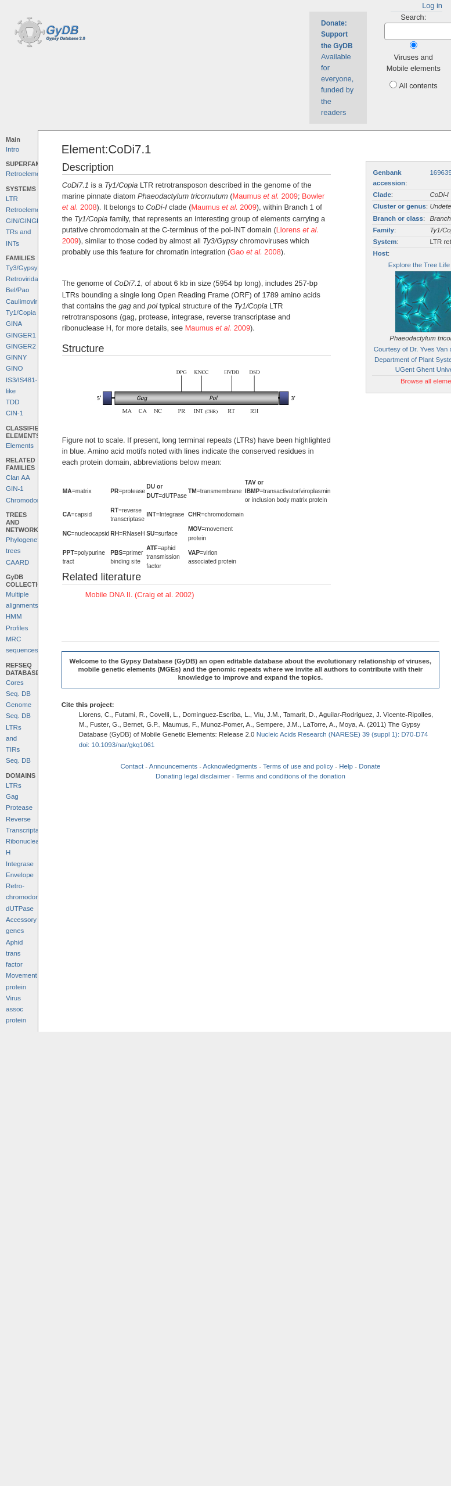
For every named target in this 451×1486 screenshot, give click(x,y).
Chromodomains (30, 500)
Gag (12, 796)
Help (346, 766)
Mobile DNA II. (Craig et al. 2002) (139, 594)
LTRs (13, 785)
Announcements (173, 766)
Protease (19, 807)
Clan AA (18, 477)
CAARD (17, 562)
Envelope (20, 874)
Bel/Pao (17, 289)
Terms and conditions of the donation (290, 776)
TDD (13, 402)
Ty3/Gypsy (21, 267)
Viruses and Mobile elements (414, 63)
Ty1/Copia (21, 312)
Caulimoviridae (28, 301)
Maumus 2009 (265, 196)
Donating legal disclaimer (193, 776)
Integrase (20, 863)
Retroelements (27, 173)
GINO (14, 368)
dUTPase (20, 908)
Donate (369, 766)
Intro (12, 149)
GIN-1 (15, 488)
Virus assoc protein (16, 1009)
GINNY (16, 357)
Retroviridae (24, 278)
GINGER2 (21, 346)
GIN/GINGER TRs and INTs (26, 232)
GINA (14, 323)
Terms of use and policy (298, 766)
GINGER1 (21, 335)
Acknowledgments (230, 766)
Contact (131, 766)
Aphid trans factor (14, 953)
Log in (432, 5)
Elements (20, 445)
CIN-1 (14, 413)
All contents (418, 85)
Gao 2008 (255, 251)
